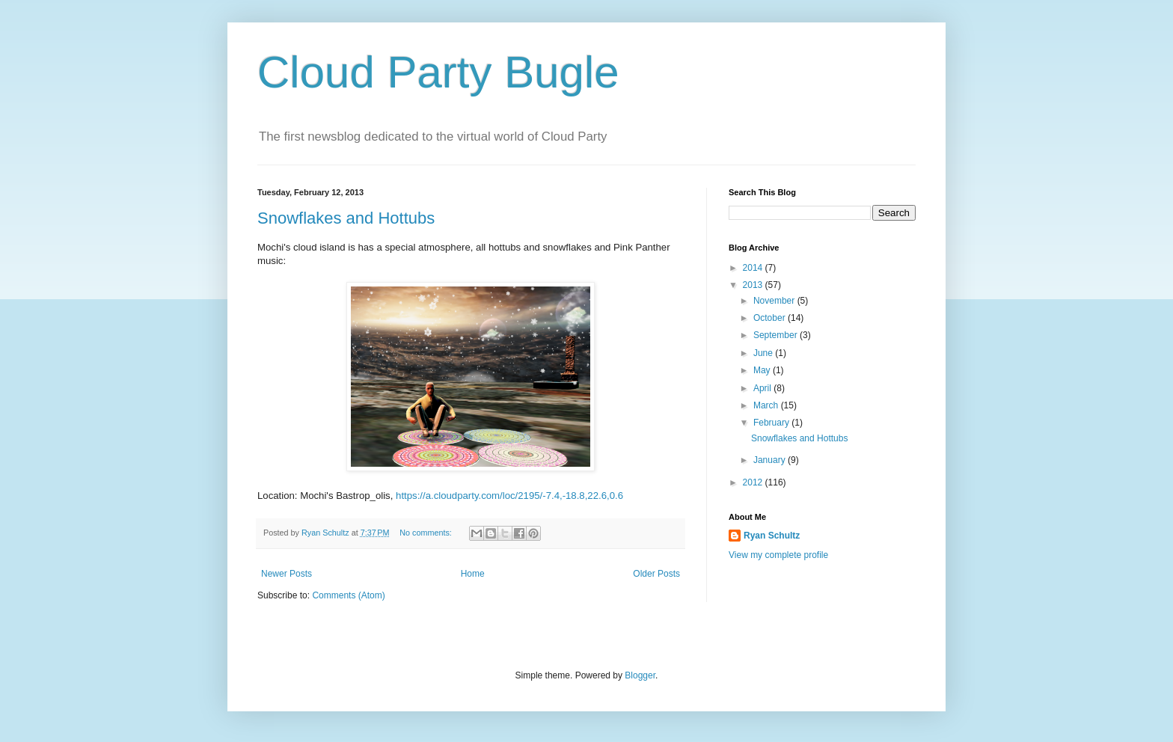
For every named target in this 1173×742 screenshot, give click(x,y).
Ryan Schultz (772, 535)
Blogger (640, 675)
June (764, 353)
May (763, 370)
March (767, 405)
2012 (754, 482)
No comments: (426, 532)
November (775, 300)
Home (473, 573)
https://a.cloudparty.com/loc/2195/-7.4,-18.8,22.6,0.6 (509, 495)
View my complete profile (778, 555)
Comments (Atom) (348, 595)
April (763, 388)
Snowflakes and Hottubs (346, 218)
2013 (754, 285)
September (776, 335)
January (770, 460)
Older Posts (656, 573)
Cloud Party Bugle (438, 72)
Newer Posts (286, 573)
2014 (754, 268)
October (770, 318)
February (772, 422)
